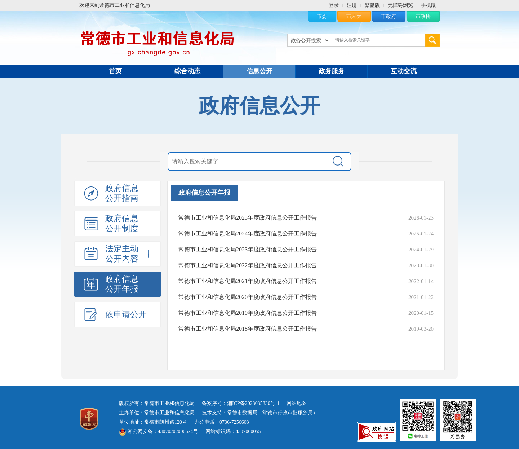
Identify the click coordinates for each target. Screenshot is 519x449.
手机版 (428, 5)
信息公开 (259, 71)
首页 (115, 71)
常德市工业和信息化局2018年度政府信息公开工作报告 (247, 329)
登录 (334, 5)
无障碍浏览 (400, 5)
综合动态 (187, 71)
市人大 (353, 16)
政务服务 (332, 71)
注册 (352, 5)
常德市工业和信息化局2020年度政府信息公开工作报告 (247, 297)
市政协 (423, 16)
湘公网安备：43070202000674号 (158, 431)
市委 (322, 16)
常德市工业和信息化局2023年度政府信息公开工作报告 (247, 249)
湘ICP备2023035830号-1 (253, 403)
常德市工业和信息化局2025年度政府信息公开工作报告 (247, 218)
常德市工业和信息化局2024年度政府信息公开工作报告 (247, 233)
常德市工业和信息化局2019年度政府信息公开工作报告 (247, 313)
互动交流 (404, 71)
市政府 (388, 16)
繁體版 (372, 5)
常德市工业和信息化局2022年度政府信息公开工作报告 (247, 265)
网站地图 (297, 403)
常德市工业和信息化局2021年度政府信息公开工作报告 (247, 281)
